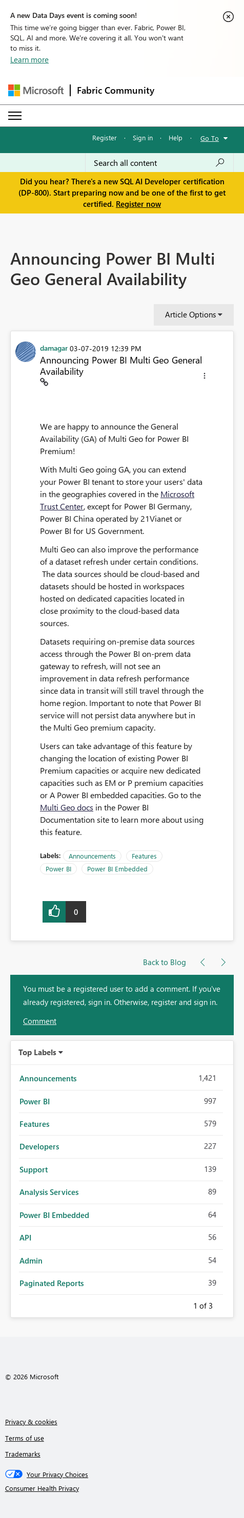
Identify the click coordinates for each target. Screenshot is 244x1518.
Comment (39, 1021)
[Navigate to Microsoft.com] (36, 90)
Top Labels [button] (37, 1052)
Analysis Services (48, 1192)
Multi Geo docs (66, 807)
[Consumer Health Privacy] (122, 1488)
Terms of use (24, 1438)
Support (33, 1169)
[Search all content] (159, 163)
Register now (138, 204)
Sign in (143, 137)
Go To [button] (209, 138)
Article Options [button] (190, 314)
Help (175, 137)
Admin (31, 1260)
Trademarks (22, 1453)
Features (144, 855)
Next (225, 1304)
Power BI (58, 868)
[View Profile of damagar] (54, 348)
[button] (204, 377)
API (25, 1237)
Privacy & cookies (31, 1421)
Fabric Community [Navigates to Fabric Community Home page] (115, 90)
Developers (39, 1146)
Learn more (29, 59)
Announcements (92, 855)
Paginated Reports (51, 1283)
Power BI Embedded (117, 868)
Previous (181, 1304)
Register (104, 137)
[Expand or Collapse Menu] (15, 115)
